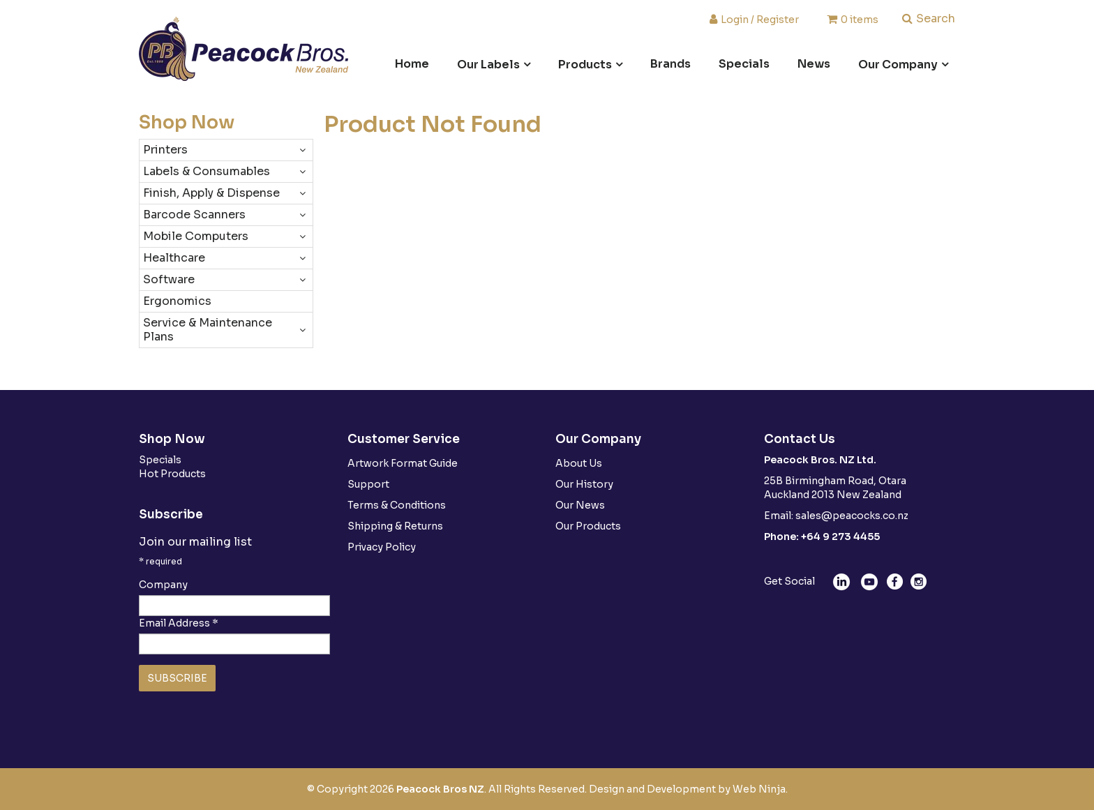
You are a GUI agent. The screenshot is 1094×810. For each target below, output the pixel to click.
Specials (744, 64)
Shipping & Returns (395, 526)
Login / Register (760, 18)
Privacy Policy (381, 547)
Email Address (178, 623)
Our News (580, 505)
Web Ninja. (760, 789)
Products (585, 64)
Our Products (588, 526)
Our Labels (488, 64)
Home (412, 64)
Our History (584, 484)
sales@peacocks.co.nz (851, 515)
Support (368, 484)
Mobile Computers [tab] (195, 236)
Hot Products (172, 473)
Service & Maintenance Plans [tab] (207, 329)
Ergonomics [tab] (177, 301)
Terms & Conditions (396, 505)
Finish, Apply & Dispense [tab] (211, 193)
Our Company (898, 64)
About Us (578, 463)
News (813, 64)
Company (163, 584)
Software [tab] (169, 279)
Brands (670, 64)
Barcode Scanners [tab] (194, 214)
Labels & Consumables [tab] (206, 171)
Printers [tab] (165, 149)
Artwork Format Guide (402, 463)
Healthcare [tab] (174, 257)
